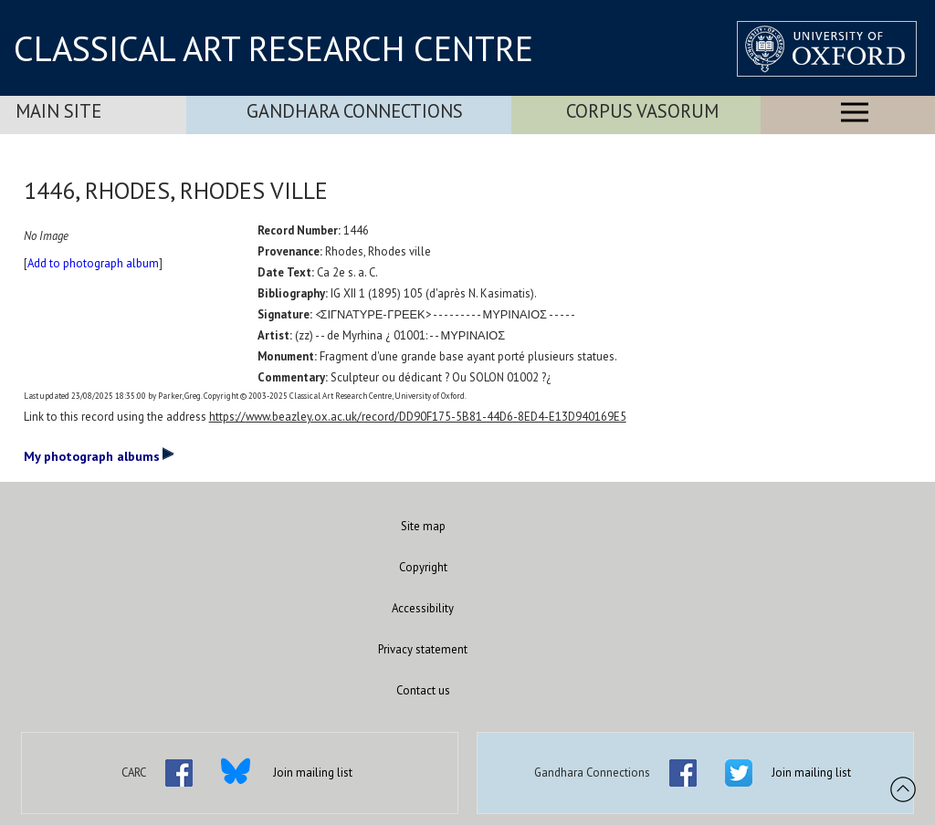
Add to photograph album (93, 263)
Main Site (58, 111)
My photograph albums (99, 455)
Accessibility (423, 608)
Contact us (423, 690)
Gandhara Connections (355, 111)
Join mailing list (312, 772)
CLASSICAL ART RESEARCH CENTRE (273, 48)
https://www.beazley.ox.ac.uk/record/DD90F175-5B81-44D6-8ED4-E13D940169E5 (417, 416)
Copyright (423, 567)
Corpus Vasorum (642, 111)
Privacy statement (423, 649)
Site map (423, 526)
